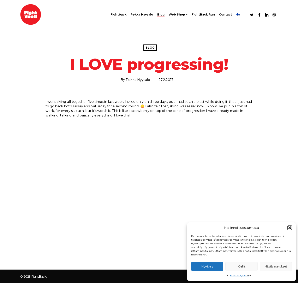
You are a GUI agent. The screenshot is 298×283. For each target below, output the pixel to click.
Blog (150, 47)
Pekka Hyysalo (138, 80)
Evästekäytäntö (239, 275)
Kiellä (241, 266)
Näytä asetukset (276, 266)
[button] (290, 228)
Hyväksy (207, 266)
